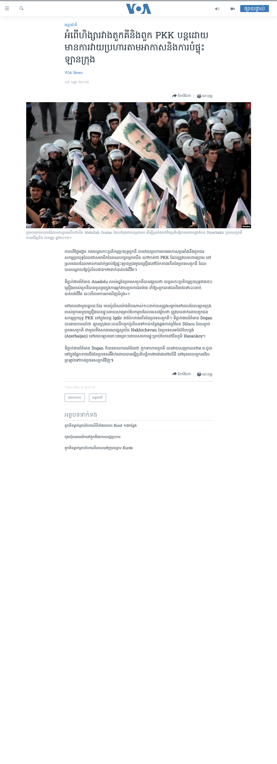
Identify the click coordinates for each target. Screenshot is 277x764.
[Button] (181, 96)
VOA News (74, 73)
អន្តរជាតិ (71, 25)
